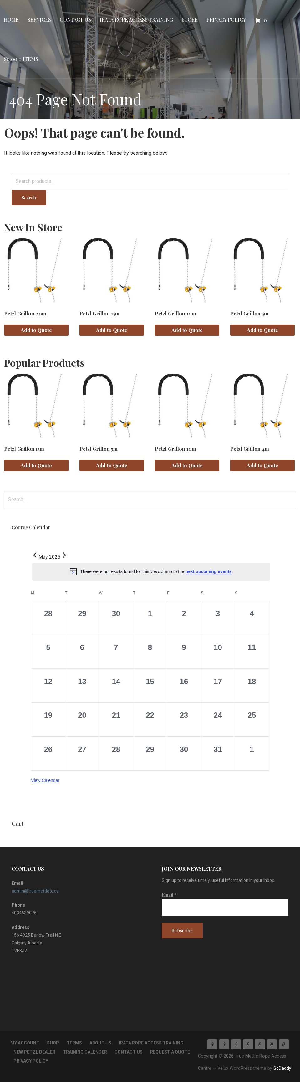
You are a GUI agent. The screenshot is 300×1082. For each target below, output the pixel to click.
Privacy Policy (226, 19)
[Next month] (64, 555)
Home (11, 19)
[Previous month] (34, 555)
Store (190, 19)
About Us (100, 1042)
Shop (53, 1042)
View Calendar (45, 780)
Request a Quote (170, 1051)
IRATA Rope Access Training (136, 19)
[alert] (151, 571)
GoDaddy (282, 1068)
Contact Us (75, 19)
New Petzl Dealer (34, 1051)
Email (169, 895)
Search (29, 197)
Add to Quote (36, 330)
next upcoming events (209, 571)
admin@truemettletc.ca (35, 890)
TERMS (74, 1042)
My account (24, 1042)
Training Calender (85, 1051)
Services (39, 19)
